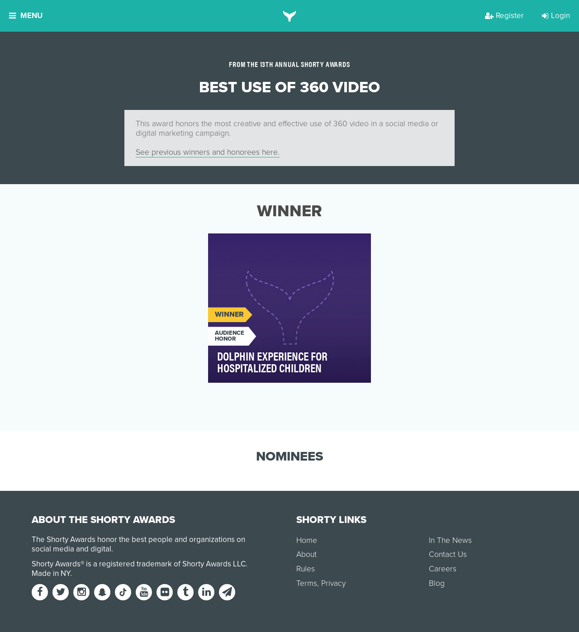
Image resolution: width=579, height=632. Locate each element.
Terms (306, 583)
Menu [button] (26, 15)
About (306, 554)
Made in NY (51, 573)
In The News (450, 540)
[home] (290, 16)
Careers (442, 569)
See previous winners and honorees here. (208, 152)
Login (556, 15)
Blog (437, 583)
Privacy (333, 583)
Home (306, 540)
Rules (305, 569)
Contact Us (448, 554)
